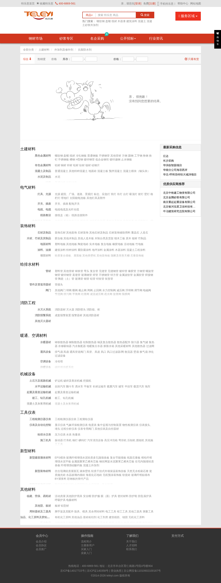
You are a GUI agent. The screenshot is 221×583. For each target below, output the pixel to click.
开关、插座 (44, 203)
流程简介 (86, 541)
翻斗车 (70, 386)
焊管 (95, 274)
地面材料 (45, 244)
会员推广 (41, 549)
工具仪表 (28, 412)
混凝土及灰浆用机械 (39, 403)
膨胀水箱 (108, 346)
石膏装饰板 (137, 255)
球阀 (69, 290)
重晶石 (135, 232)
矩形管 (109, 278)
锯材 (134, 238)
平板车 (88, 386)
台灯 (125, 194)
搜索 (145, 15)
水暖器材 (45, 342)
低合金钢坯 (102, 159)
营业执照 (116, 570)
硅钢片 (96, 165)
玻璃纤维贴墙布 (140, 474)
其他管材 (115, 155)
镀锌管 (123, 271)
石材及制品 (44, 232)
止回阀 (97, 290)
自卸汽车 (60, 386)
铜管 (86, 278)
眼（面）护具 (109, 496)
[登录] (137, 3)
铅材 (75, 165)
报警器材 (77, 315)
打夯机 (67, 440)
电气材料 (28, 187)
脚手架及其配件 (64, 511)
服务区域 (188, 16)
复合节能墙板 (118, 457)
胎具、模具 (81, 511)
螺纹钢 (101, 21)
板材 (57, 505)
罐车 (121, 386)
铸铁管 (79, 271)
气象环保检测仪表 (77, 424)
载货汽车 (138, 386)
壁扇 (136, 351)
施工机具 (45, 440)
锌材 (69, 165)
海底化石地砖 (94, 474)
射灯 (140, 194)
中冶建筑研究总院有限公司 (179, 211)
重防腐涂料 (84, 249)
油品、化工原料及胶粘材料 (36, 517)
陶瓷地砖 (83, 244)
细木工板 (119, 238)
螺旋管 (150, 271)
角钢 (145, 155)
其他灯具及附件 (96, 197)
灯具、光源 (44, 194)
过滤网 (150, 346)
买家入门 (86, 549)
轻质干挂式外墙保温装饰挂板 (108, 471)
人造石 (144, 232)
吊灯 (119, 194)
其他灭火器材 (43, 321)
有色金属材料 (43, 165)
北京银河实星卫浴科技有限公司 (182, 206)
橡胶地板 (117, 244)
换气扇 (144, 351)
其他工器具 (135, 511)
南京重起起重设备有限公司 (179, 202)
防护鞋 (133, 496)
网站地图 (195, 3)
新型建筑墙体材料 (40, 457)
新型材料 (28, 451)
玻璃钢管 (86, 274)
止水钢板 (126, 159)
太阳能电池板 (78, 197)
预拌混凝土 (115, 171)
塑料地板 (60, 244)
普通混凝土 (61, 171)
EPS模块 (60, 457)
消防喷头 (80, 309)
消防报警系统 (43, 315)
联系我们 (131, 549)
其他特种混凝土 (78, 171)
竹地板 (139, 244)
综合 (27, 59)
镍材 (88, 165)
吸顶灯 (133, 194)
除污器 (135, 342)
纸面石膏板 (133, 457)
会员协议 (41, 545)
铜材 (63, 165)
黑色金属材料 (43, 155)
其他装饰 (71, 232)
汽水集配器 (79, 346)
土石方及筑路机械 (40, 380)
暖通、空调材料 (33, 335)
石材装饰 (83, 232)
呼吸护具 (60, 499)
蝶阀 (75, 290)
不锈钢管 (104, 155)
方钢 (124, 155)
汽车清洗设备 (95, 440)
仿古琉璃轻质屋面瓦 (67, 471)
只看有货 (192, 59)
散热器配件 (123, 342)
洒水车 (79, 386)
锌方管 (114, 274)
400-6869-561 (65, 3)
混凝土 (142, 21)
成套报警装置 (63, 315)
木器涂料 (120, 249)
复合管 (94, 271)
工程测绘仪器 (85, 419)
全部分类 (28, 49)
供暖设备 (45, 367)
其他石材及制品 (98, 232)
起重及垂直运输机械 (39, 392)
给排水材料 (29, 264)
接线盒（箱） (63, 215)
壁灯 (147, 194)
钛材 (82, 165)
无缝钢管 (113, 271)
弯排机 (122, 440)
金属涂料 (108, 249)
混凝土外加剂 (91, 465)
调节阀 (138, 290)
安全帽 (87, 496)
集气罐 (144, 342)
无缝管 (103, 271)
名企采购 (99, 37)
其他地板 (71, 244)
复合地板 (106, 244)
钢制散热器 (75, 342)
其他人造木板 (86, 238)
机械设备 (28, 374)
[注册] (152, 3)
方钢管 (141, 271)
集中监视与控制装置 (109, 424)
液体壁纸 (85, 471)
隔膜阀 (126, 294)
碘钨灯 (82, 440)
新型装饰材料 (43, 471)
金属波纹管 (126, 274)
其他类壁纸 (89, 255)
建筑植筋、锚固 (118, 517)
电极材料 (71, 499)
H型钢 (79, 159)
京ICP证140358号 (97, 570)
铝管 (92, 278)
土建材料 (44, 49)
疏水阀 (108, 294)
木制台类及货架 (104, 238)
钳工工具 (122, 511)
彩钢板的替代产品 (78, 478)
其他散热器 (138, 346)
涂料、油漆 (44, 249)
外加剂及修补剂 (63, 49)
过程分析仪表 (69, 428)
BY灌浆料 (61, 478)
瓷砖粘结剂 (90, 517)
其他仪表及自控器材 (107, 428)
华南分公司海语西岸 (175, 169)
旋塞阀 (117, 294)
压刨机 (131, 440)
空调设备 (45, 361)
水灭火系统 (44, 309)
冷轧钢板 (81, 155)
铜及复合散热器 (106, 342)
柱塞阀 (85, 294)
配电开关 (74, 203)
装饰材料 (28, 226)
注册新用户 (87, 545)
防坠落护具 (145, 496)
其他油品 (77, 517)
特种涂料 (71, 249)
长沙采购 (168, 160)
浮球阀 (129, 290)
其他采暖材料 (123, 346)
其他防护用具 (74, 496)
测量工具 (148, 511)
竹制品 (142, 238)
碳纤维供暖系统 (64, 367)
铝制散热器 (90, 342)
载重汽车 (112, 386)
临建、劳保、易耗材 (39, 496)
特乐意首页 (28, 3)
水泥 (57, 176)
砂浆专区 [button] (66, 38)
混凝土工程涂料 (136, 249)
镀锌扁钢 (115, 159)
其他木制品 (70, 238)
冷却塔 (59, 361)
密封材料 (123, 496)
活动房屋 (60, 496)
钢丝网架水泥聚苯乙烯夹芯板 (116, 461)
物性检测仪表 (130, 424)
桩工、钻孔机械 (41, 398)
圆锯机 (140, 440)
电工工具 (110, 511)
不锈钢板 (63, 159)
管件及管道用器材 (40, 284)
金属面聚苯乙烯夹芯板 (85, 461)
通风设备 (45, 351)
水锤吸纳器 (65, 346)
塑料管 (59, 271)
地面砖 (92, 171)
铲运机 (59, 380)
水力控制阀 (109, 290)
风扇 (66, 351)
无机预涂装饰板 (112, 474)
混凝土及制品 (43, 171)
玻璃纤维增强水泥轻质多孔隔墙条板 (87, 457)
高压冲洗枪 (111, 440)
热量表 (76, 434)
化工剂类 (102, 517)
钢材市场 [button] (36, 38)
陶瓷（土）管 (66, 278)
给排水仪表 (44, 434)
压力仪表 (60, 434)
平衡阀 (76, 294)
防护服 (96, 496)
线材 (114, 21)
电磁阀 (147, 290)
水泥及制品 (44, 176)
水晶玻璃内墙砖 (75, 474)
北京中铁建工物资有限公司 (179, 192)
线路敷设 (45, 215)
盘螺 (108, 21)
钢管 (57, 274)
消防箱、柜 (93, 309)
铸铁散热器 (61, 342)
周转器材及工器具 (40, 511)
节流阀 (59, 294)
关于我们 (131, 541)
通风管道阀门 (78, 351)
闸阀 (90, 290)
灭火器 (70, 309)
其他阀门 (60, 290)
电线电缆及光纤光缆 (67, 209)
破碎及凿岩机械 (72, 380)
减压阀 (121, 290)
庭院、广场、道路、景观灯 (77, 194)
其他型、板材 (43, 505)
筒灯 (113, 194)
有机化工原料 (63, 517)
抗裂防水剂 (85, 49)
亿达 (165, 156)
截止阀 (82, 290)
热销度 (42, 59)
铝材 (57, 165)
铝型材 (65, 505)
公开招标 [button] (128, 38)
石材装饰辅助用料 (119, 232)
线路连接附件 (80, 215)
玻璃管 (79, 278)
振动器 (59, 440)
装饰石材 (60, 232)
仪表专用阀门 (86, 428)
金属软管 (138, 274)
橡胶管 (132, 271)
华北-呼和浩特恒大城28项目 (180, 174)
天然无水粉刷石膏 (137, 471)
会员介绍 (41, 541)
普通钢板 (92, 155)
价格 (54, 59)
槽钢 (72, 159)
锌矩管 (100, 278)
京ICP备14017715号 (72, 570)
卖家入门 (86, 553)
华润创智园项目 (172, 165)
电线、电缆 (44, 209)
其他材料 (28, 489)
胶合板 (59, 238)
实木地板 (94, 244)
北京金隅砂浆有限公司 (176, 197)
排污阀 (67, 294)
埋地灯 (65, 197)
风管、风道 (93, 351)
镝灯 (75, 440)
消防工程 (28, 303)
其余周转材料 (96, 511)
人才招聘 (131, 545)
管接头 (59, 284)
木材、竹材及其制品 (39, 238)
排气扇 (59, 351)
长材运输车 (99, 386)
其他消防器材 (91, 315)
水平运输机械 (43, 386)
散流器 (129, 351)
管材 (48, 271)
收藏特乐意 (46, 3)
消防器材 (60, 309)
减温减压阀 (96, 294)
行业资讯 (156, 38)
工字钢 (138, 155)
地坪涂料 (97, 249)
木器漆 (122, 21)
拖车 (147, 386)
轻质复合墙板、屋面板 (68, 255)
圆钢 (130, 155)
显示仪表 (60, 424)
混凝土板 (102, 171)
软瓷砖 (126, 474)
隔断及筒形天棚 (120, 255)
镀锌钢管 (89, 159)
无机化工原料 (136, 517)
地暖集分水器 (95, 346)
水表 (69, 434)
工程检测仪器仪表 (40, 419)
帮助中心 (183, 3)
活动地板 (129, 244)
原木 (128, 238)
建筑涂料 (131, 21)
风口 (103, 351)
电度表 (92, 424)
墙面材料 (45, 255)
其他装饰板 (103, 255)
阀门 (48, 290)
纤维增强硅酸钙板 (71, 465)
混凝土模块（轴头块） (136, 171)
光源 (57, 194)
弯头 (86, 271)
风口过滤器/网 (115, 351)
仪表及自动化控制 (40, 424)
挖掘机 (87, 380)
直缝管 (76, 274)
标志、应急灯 (102, 194)
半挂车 (129, 386)
